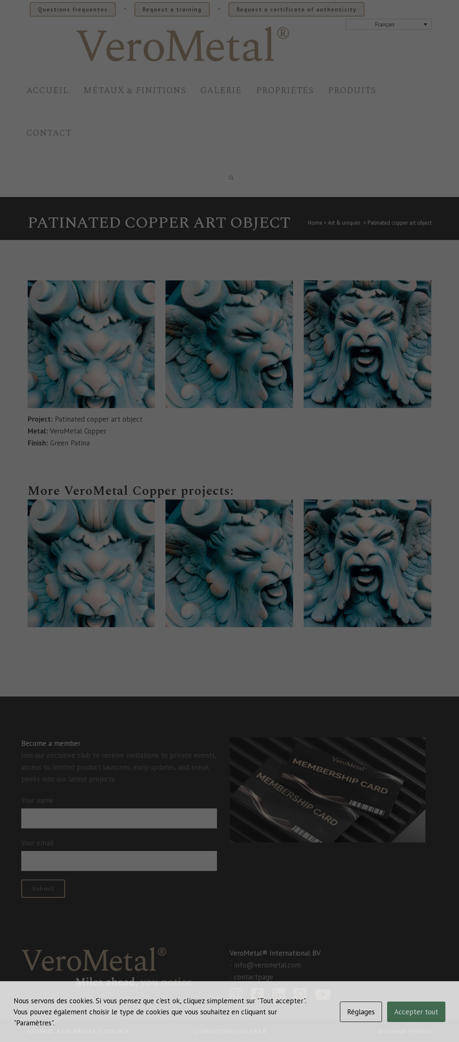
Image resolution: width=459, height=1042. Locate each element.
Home (315, 222)
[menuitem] (389, 24)
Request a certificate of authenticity (296, 9)
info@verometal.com (267, 965)
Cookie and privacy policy (79, 1031)
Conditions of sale (230, 1031)
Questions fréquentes (73, 9)
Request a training (172, 9)
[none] (389, 24)
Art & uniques (344, 222)
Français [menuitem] (385, 24)
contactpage (253, 977)
